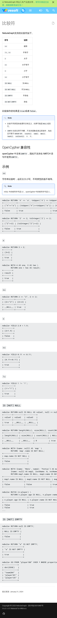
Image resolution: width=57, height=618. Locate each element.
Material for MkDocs (19, 608)
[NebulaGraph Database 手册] (14, 10)
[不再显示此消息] (53, 2)
